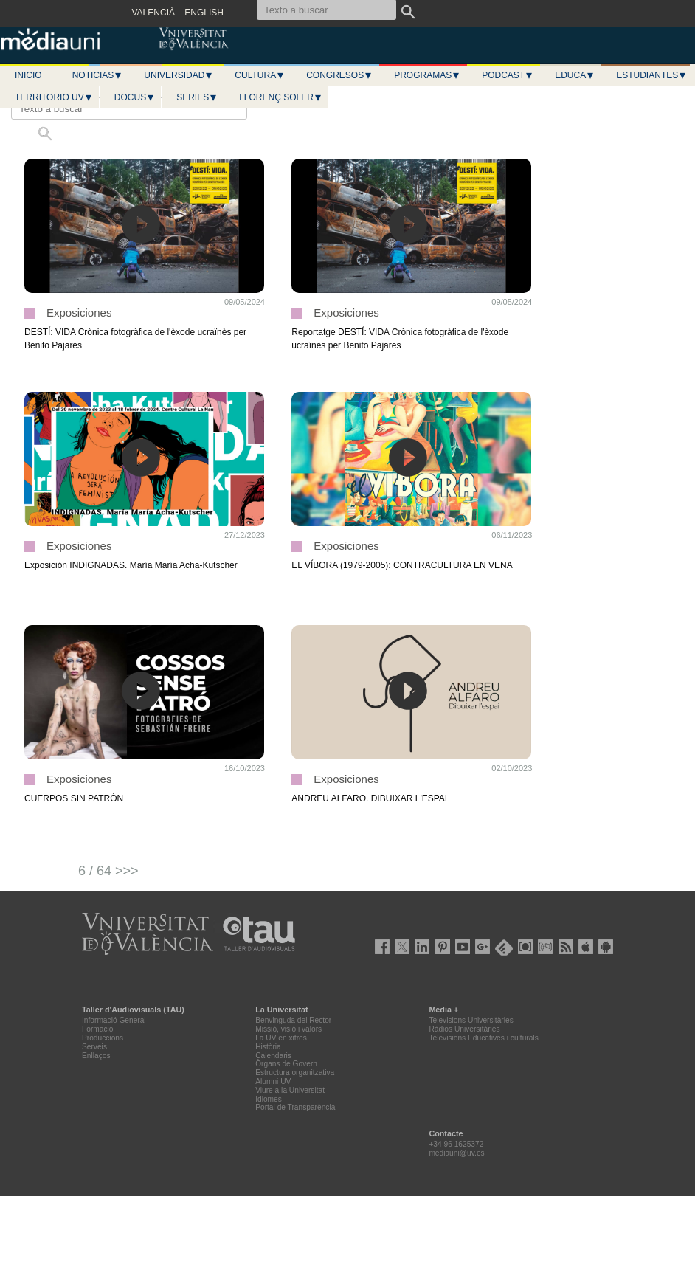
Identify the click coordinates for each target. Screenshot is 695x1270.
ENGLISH (204, 12)
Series (197, 97)
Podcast (507, 75)
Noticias (97, 75)
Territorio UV (54, 97)
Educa (575, 75)
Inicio (28, 75)
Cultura (260, 75)
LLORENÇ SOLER (280, 97)
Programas (427, 75)
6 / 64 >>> (108, 870)
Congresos (339, 75)
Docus (134, 97)
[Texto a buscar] (129, 108)
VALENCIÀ (153, 12)
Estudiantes (651, 75)
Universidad (178, 75)
